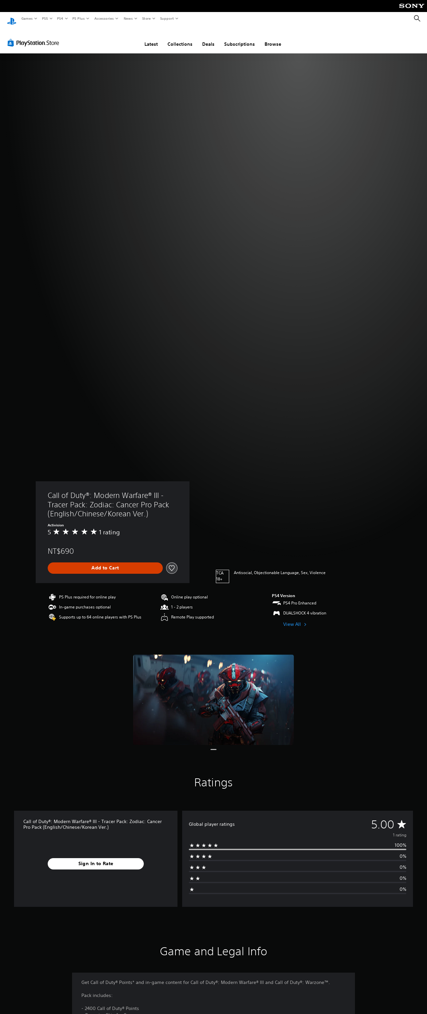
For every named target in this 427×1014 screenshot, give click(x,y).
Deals (208, 38)
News (128, 18)
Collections (179, 38)
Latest (151, 38)
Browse (273, 38)
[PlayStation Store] (34, 36)
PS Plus (78, 18)
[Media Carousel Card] (213, 693)
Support (166, 18)
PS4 (60, 18)
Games (26, 18)
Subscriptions (239, 38)
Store (146, 18)
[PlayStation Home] (11, 18)
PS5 (45, 18)
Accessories (103, 18)
